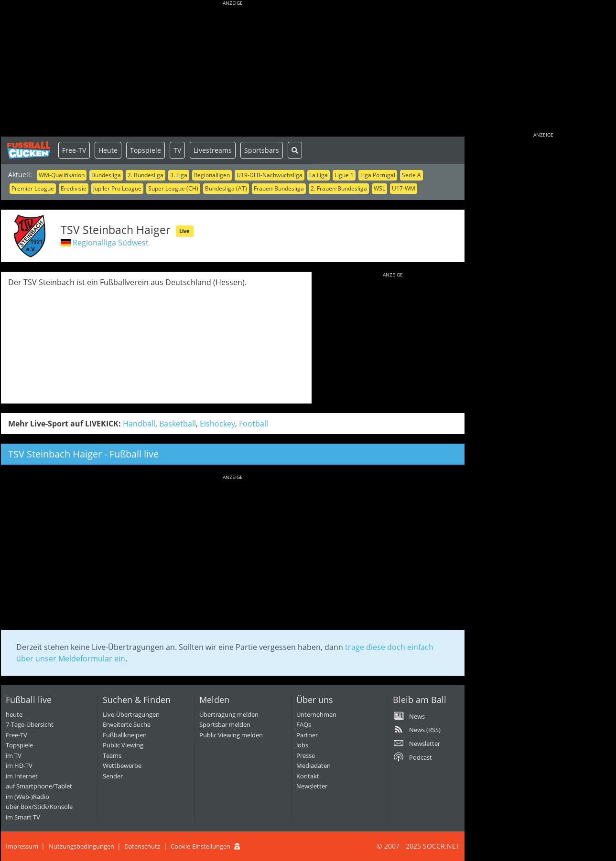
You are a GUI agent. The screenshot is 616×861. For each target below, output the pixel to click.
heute (14, 714)
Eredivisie (73, 188)
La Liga (318, 175)
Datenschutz (142, 846)
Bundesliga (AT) (226, 188)
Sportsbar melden (224, 724)
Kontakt (307, 776)
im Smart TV (23, 817)
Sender (113, 776)
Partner (307, 735)
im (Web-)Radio (27, 796)
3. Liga (178, 175)
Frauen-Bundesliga (279, 188)
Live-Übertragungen (131, 714)
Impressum (22, 846)
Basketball (177, 423)
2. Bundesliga (145, 175)
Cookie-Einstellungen (200, 846)
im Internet (22, 776)
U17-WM (403, 188)
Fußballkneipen (125, 735)
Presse (305, 755)
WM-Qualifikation (62, 175)
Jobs (302, 745)
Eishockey (217, 423)
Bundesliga (106, 175)
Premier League (32, 188)
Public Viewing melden (231, 735)
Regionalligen (212, 175)
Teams (112, 755)
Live (184, 230)
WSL (379, 188)
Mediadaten (313, 765)
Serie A (411, 175)
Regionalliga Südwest (111, 242)
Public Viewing (123, 745)
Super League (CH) (173, 188)
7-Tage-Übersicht (30, 724)
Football (253, 423)
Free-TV (74, 150)
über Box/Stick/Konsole (39, 806)
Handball (139, 423)
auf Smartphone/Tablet (39, 786)
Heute (108, 150)
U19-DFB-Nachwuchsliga (270, 175)
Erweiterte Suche (127, 724)
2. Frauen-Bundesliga (339, 188)
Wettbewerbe (122, 765)
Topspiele (145, 150)
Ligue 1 (344, 175)
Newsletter (311, 786)
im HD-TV (19, 765)
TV (177, 150)
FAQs (303, 724)
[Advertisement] (233, 69)
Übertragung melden (229, 714)
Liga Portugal (377, 175)
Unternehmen (316, 714)
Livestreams (213, 150)
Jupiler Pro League (117, 188)
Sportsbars (261, 150)
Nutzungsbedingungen (81, 846)
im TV (14, 755)
